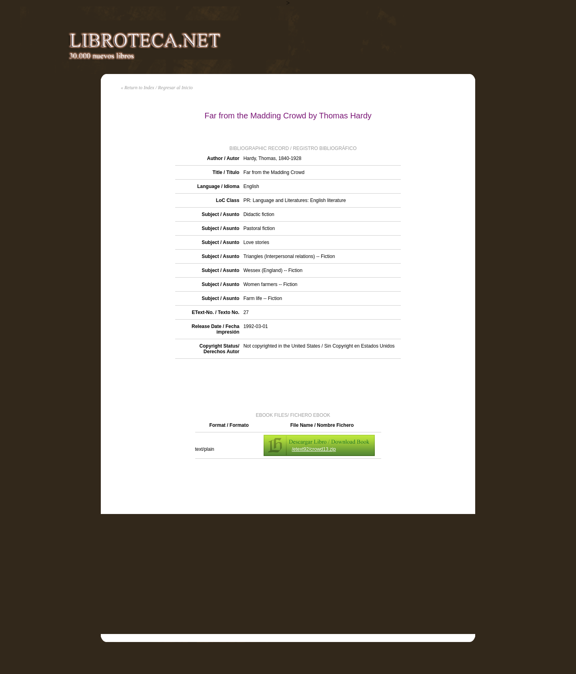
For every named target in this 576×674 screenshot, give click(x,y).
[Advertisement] (288, 385)
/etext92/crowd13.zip (314, 449)
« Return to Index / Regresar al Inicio (157, 87)
